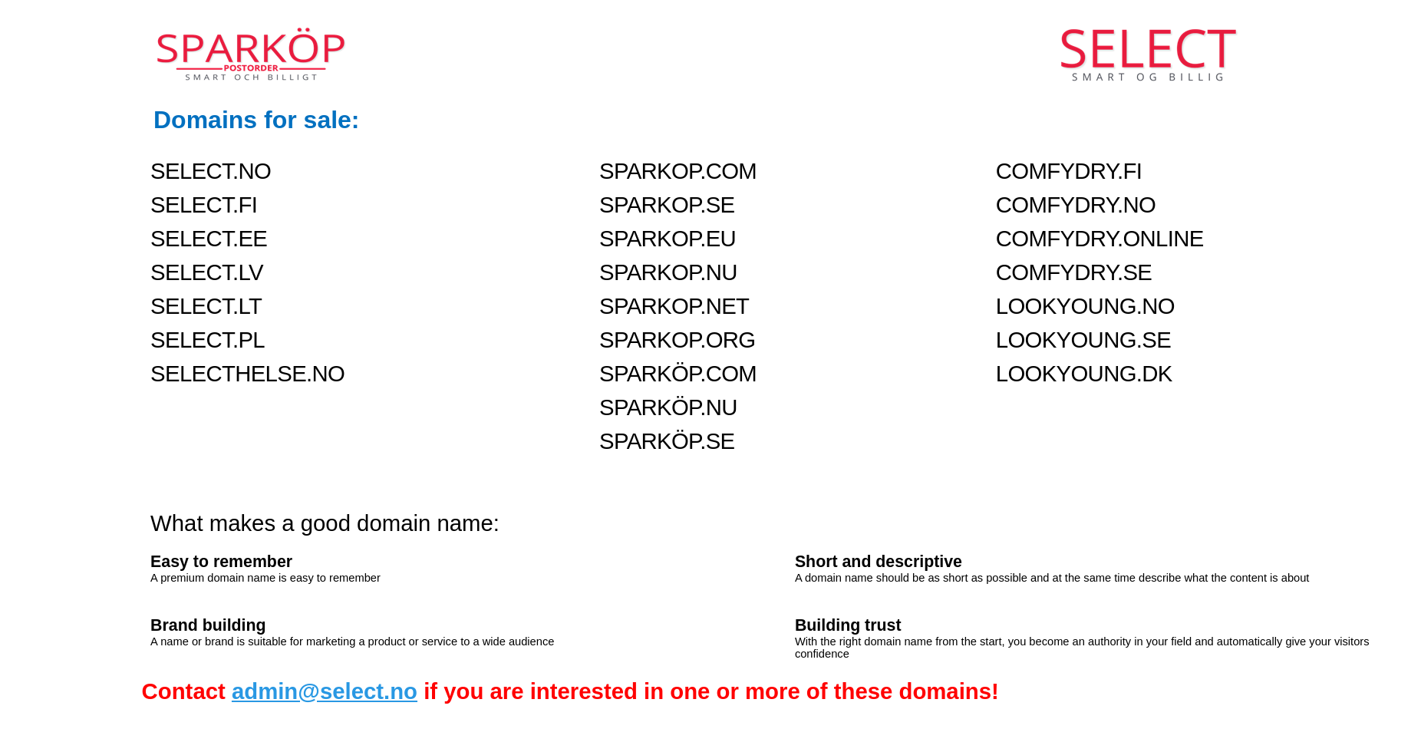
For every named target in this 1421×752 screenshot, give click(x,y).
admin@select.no (324, 691)
